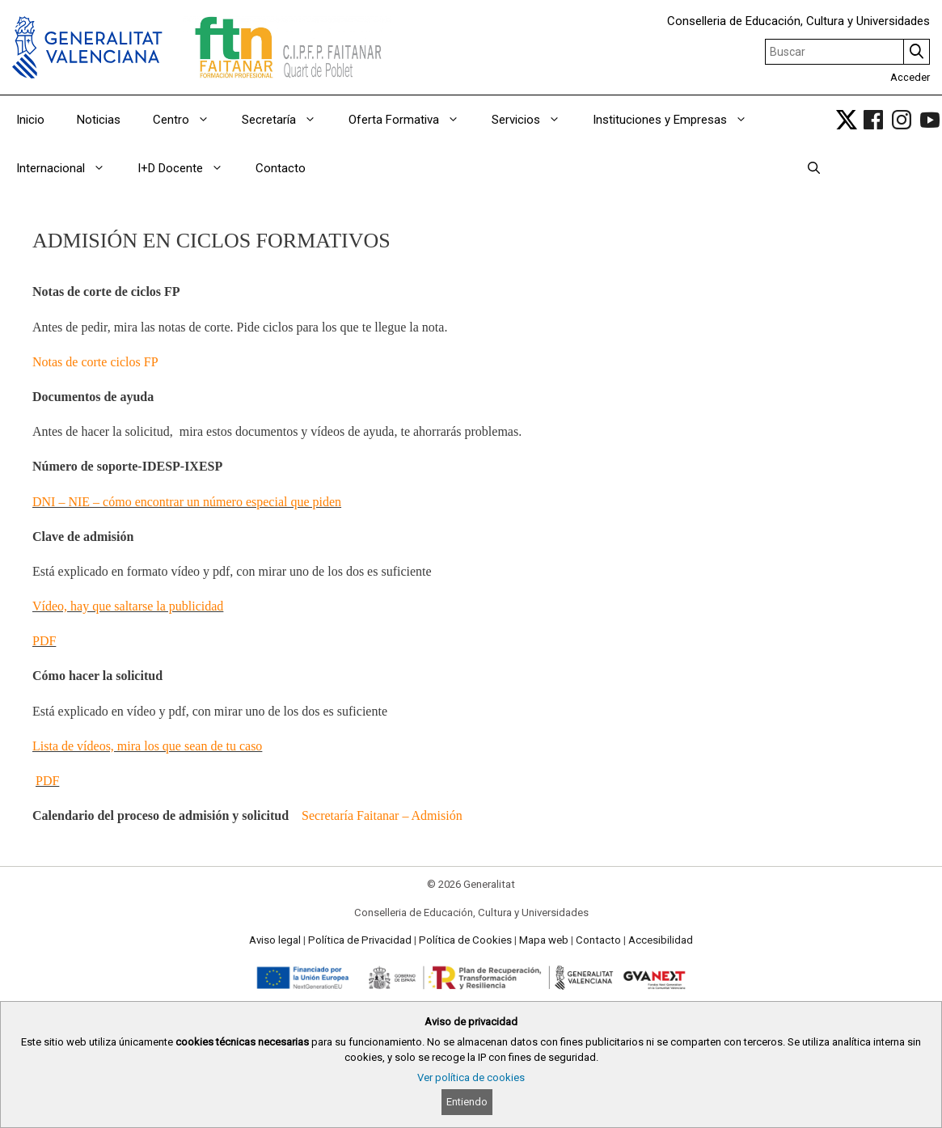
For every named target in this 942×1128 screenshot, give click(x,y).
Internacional (68, 168)
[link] (846, 119)
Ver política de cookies (471, 1077)
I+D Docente (188, 168)
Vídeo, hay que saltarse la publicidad (127, 606)
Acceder (910, 77)
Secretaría (287, 119)
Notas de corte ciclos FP (95, 362)
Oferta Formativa (411, 119)
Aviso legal (275, 940)
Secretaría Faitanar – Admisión (382, 815)
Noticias (98, 119)
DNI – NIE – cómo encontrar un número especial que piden (186, 502)
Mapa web (543, 940)
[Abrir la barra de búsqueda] (814, 168)
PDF (44, 641)
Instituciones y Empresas (678, 119)
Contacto (281, 168)
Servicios (534, 119)
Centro (189, 119)
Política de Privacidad (360, 940)
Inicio (30, 119)
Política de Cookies (465, 940)
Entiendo (467, 1102)
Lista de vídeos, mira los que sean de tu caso (147, 746)
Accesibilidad (660, 940)
